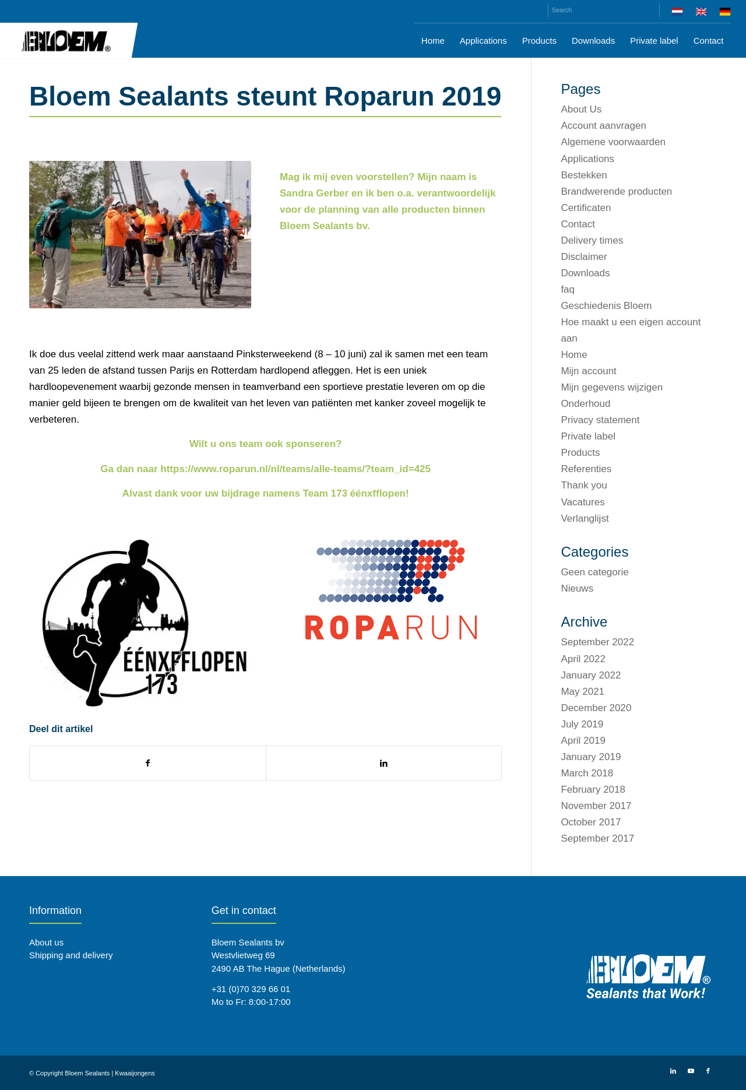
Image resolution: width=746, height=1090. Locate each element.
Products (580, 452)
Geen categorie (594, 572)
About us (46, 942)
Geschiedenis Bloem (606, 305)
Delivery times (592, 240)
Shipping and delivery (70, 955)
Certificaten (586, 207)
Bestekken (584, 175)
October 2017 (591, 822)
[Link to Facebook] (708, 1071)
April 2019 (583, 740)
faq (568, 289)
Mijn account (588, 371)
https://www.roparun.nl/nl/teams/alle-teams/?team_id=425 (295, 468)
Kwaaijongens (135, 1073)
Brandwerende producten (616, 191)
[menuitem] (677, 14)
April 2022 (583, 658)
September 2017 (597, 838)
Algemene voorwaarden (613, 141)
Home (574, 354)
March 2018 (587, 773)
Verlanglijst (584, 518)
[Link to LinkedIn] (673, 1071)
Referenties (586, 468)
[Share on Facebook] (148, 763)
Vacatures (582, 502)
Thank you (584, 485)
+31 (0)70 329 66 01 (251, 989)
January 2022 (591, 675)
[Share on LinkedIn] (384, 763)
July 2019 (582, 724)
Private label (588, 436)
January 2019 (591, 756)
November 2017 (596, 805)
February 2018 (593, 789)
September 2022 (597, 642)
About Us (581, 109)
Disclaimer (584, 256)
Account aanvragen (603, 125)
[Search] (603, 10)
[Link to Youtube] (690, 1071)
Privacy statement (600, 420)
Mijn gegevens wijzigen (612, 387)
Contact (578, 224)
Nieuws (577, 588)
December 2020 (596, 707)
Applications (587, 158)
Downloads (585, 273)
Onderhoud (585, 403)
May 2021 (582, 691)
